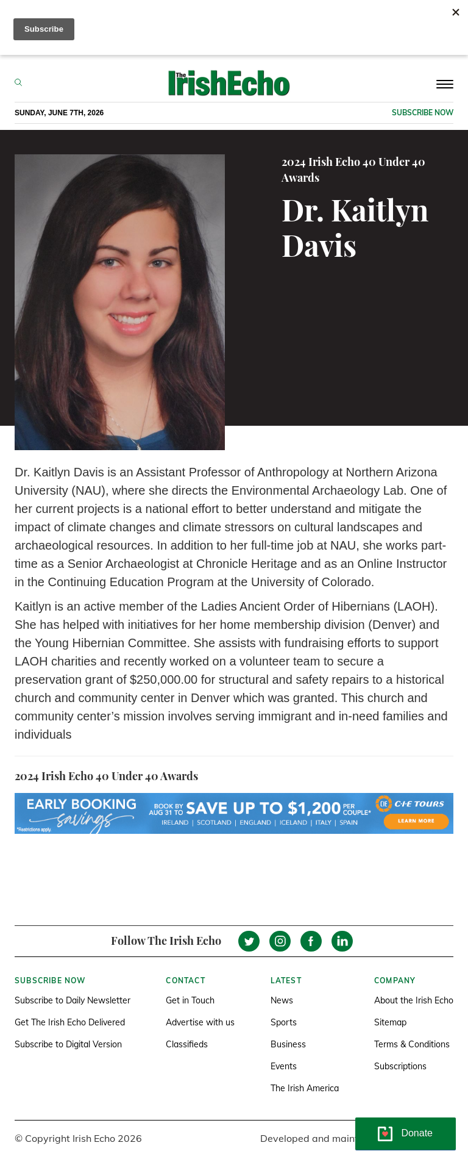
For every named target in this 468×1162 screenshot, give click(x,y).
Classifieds (187, 1044)
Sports (284, 1022)
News (282, 1000)
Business (288, 1044)
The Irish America (305, 1088)
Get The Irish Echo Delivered (70, 1022)
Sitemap (390, 1022)
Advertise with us (200, 1022)
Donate (417, 1133)
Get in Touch (190, 1000)
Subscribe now (422, 112)
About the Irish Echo (413, 1000)
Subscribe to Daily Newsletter (72, 1000)
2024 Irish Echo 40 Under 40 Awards (353, 169)
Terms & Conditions (412, 1044)
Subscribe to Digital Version (68, 1044)
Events (284, 1066)
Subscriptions (400, 1066)
